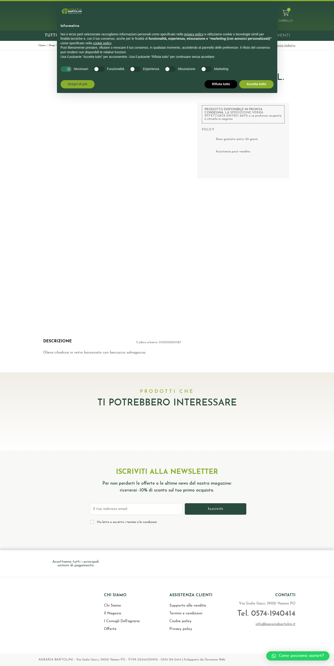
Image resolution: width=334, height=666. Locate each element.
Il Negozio (112, 613)
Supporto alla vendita (187, 605)
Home (42, 45)
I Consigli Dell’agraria (122, 621)
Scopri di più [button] (77, 84)
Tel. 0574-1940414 (266, 614)
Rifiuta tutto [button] (221, 84)
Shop (52, 45)
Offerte (110, 629)
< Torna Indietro (283, 45)
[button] (297, 655)
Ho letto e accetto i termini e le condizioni (127, 522)
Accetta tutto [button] (256, 84)
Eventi (282, 35)
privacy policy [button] (193, 34)
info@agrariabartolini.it (275, 624)
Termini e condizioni (185, 613)
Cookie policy (180, 621)
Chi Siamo (112, 605)
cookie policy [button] (102, 43)
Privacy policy (180, 629)
